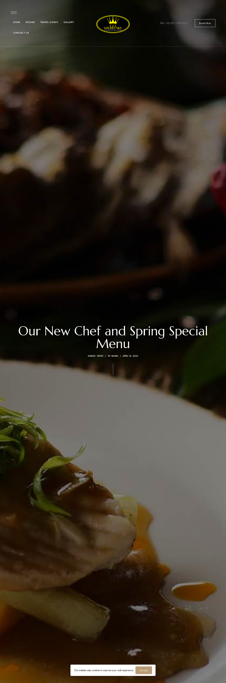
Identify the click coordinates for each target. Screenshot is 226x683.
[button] (205, 23)
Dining (92, 356)
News (100, 356)
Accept (144, 670)
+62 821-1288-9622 (177, 23)
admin (114, 356)
